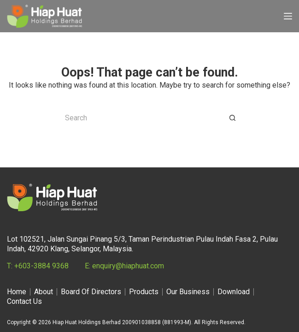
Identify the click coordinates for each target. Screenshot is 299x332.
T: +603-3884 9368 (38, 265)
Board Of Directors (91, 292)
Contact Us (24, 301)
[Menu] (288, 16)
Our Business (188, 292)
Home (16, 292)
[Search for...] (140, 118)
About (43, 292)
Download (233, 292)
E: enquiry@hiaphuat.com (124, 265)
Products (143, 292)
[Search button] (232, 118)
